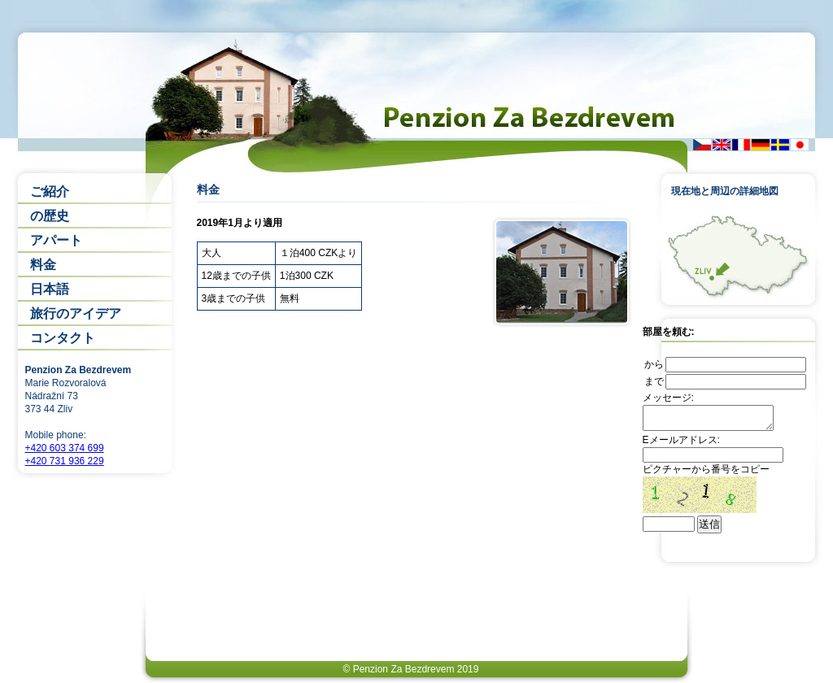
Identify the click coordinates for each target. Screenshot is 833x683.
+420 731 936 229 (64, 461)
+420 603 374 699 (64, 448)
